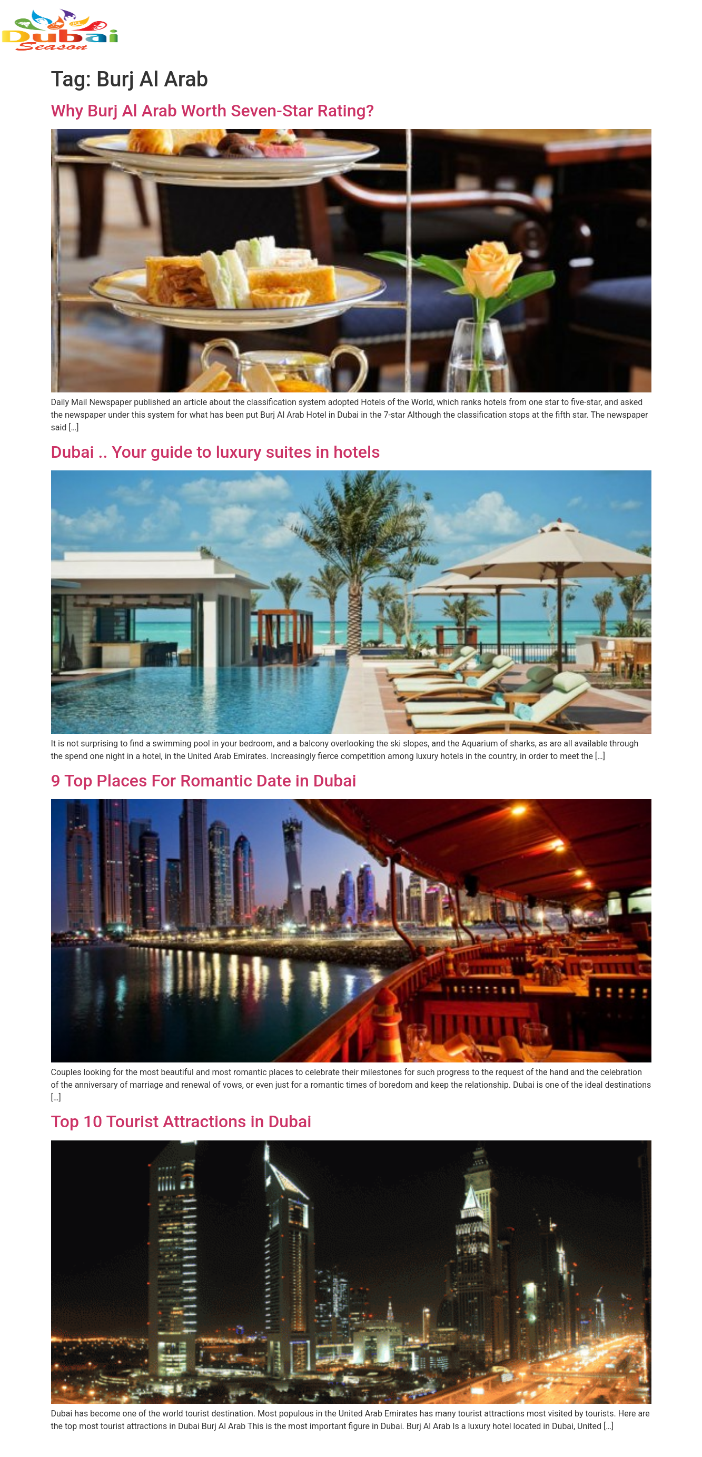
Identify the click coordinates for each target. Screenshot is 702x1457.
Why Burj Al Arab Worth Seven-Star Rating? (212, 111)
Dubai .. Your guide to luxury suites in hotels (215, 452)
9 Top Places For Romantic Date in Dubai (204, 781)
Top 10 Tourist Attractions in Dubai (181, 1121)
